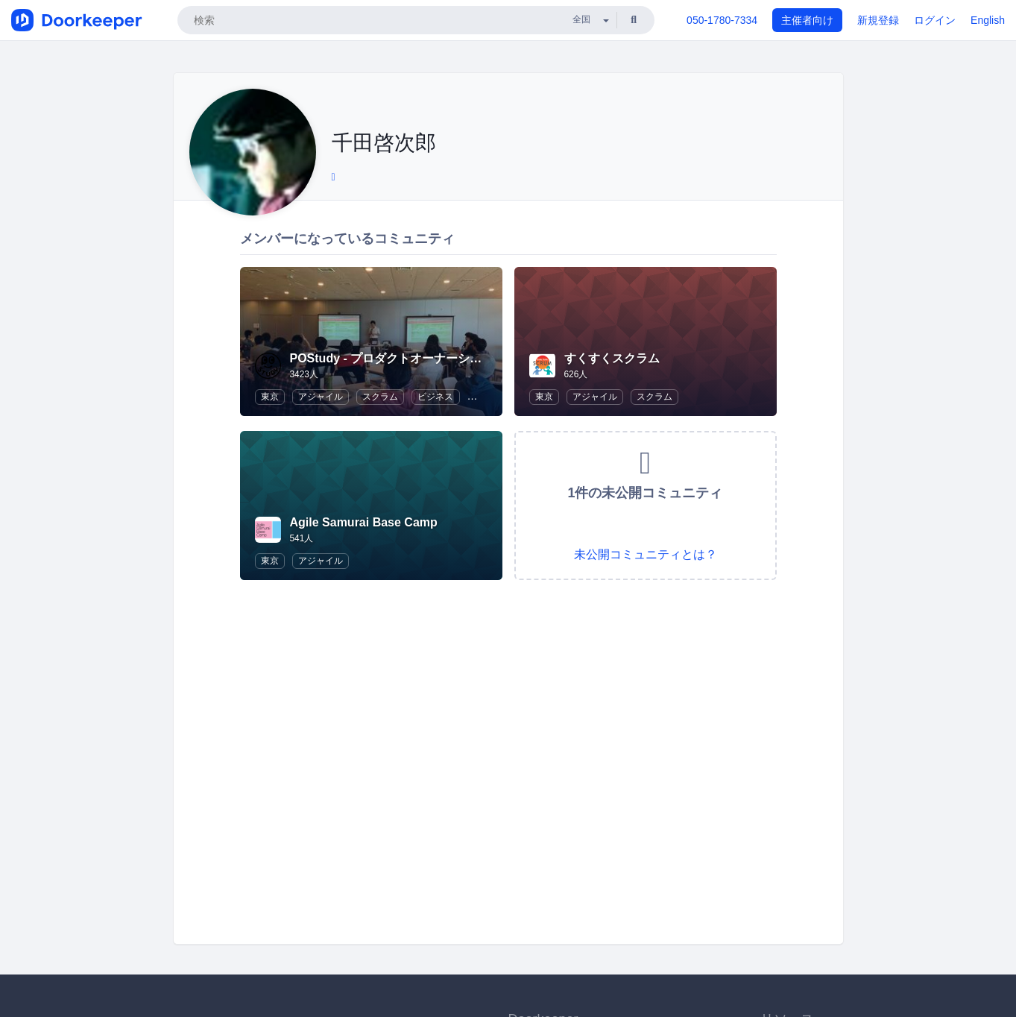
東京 (270, 396)
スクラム (380, 396)
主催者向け (807, 20)
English (988, 20)
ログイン (935, 20)
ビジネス (435, 396)
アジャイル (320, 396)
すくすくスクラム (612, 358)
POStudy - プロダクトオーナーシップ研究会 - (413, 358)
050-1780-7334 (722, 20)
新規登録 (878, 20)
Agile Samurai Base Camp (364, 522)
